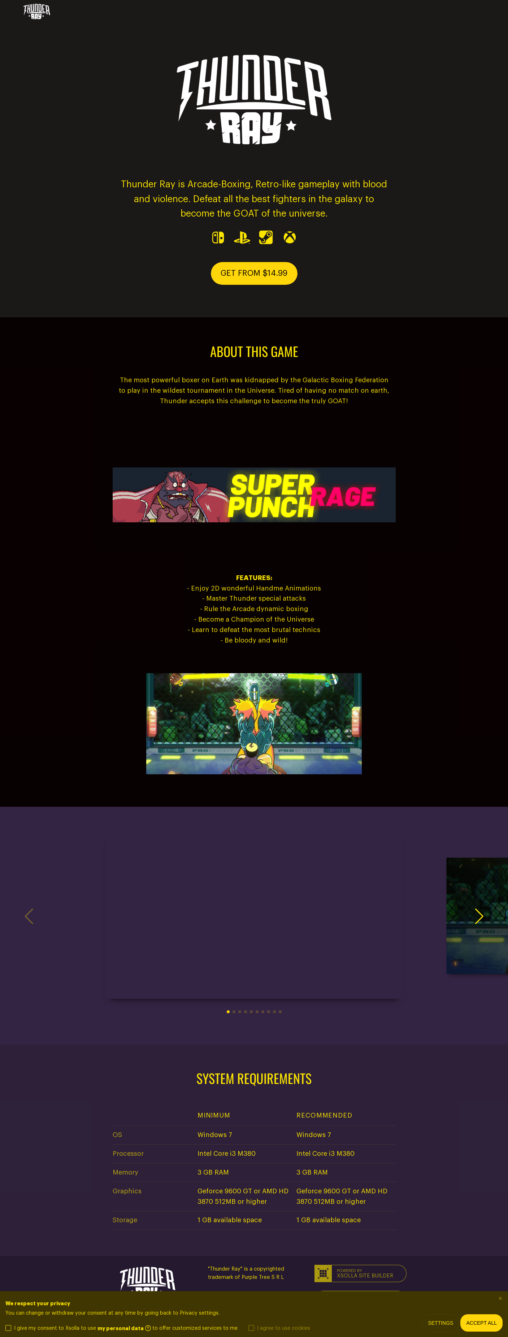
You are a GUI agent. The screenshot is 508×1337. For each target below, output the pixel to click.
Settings (440, 1323)
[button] (254, 273)
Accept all (481, 1323)
